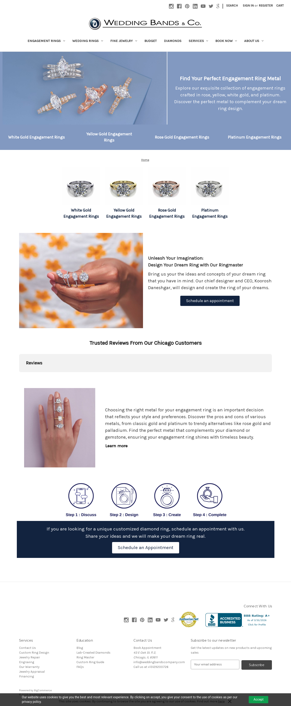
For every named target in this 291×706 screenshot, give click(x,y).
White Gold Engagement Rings (36, 137)
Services (198, 41)
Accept (258, 699)
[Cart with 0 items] (280, 5)
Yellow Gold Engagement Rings (109, 137)
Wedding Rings (87, 41)
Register (266, 5)
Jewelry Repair (29, 657)
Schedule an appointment (210, 300)
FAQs (80, 667)
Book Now (226, 41)
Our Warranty (29, 667)
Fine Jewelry (123, 41)
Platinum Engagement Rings (254, 137)
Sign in (248, 5)
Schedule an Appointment (145, 547)
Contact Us (27, 648)
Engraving (26, 662)
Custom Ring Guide (90, 662)
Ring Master (85, 657)
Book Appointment (147, 648)
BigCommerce (43, 690)
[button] (36, 137)
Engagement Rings (46, 41)
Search (232, 5)
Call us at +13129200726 (150, 667)
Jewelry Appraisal (32, 672)
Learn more (116, 445)
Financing (26, 676)
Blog (79, 648)
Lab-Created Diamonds (93, 653)
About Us (253, 41)
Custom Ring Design (34, 653)
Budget (150, 41)
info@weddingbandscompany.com (159, 662)
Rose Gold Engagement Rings (182, 137)
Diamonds (172, 41)
